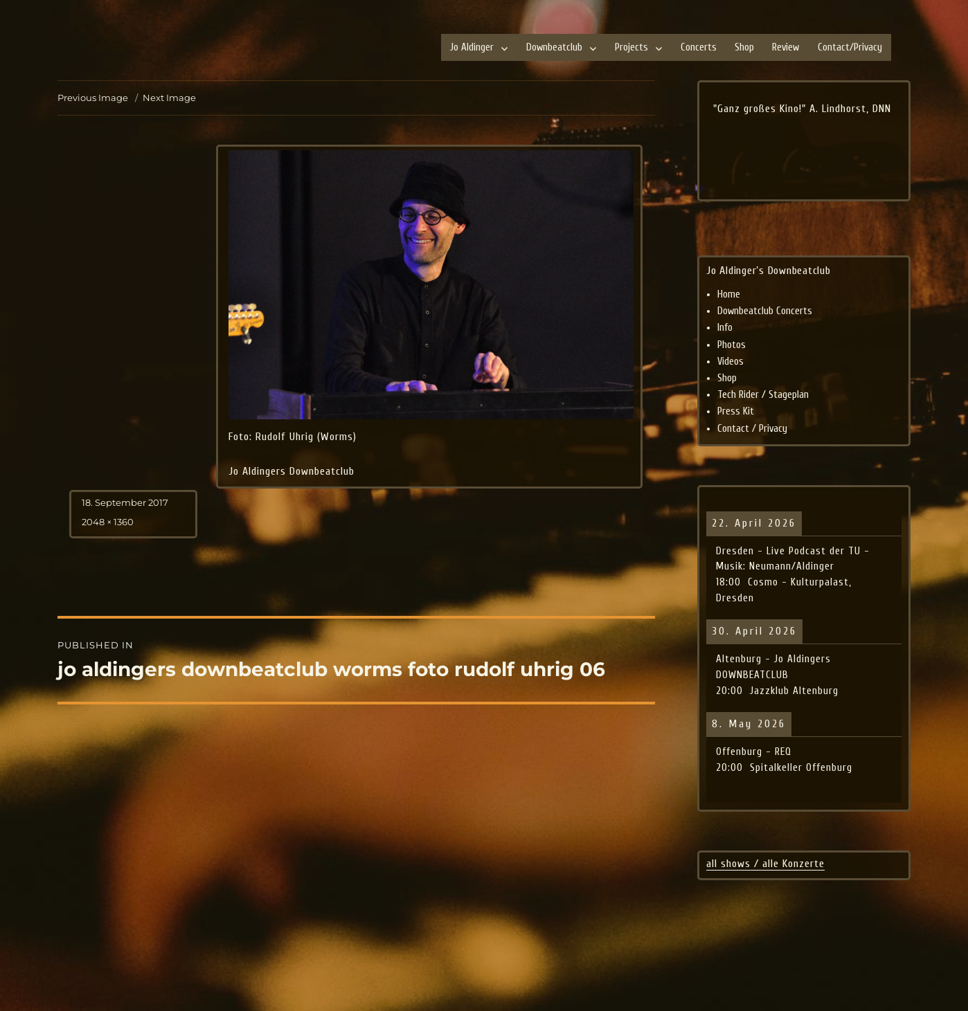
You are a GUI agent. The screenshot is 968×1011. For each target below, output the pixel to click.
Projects (631, 47)
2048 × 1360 (108, 521)
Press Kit (735, 411)
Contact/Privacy (850, 47)
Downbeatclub (554, 47)
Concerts (699, 47)
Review (785, 47)
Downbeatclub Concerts (764, 311)
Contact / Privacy (752, 429)
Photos (731, 345)
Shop (744, 47)
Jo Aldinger (472, 47)
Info (725, 328)
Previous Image (92, 97)
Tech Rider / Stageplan (763, 395)
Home (728, 294)
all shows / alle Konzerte (765, 863)
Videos (730, 361)
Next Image (169, 97)
